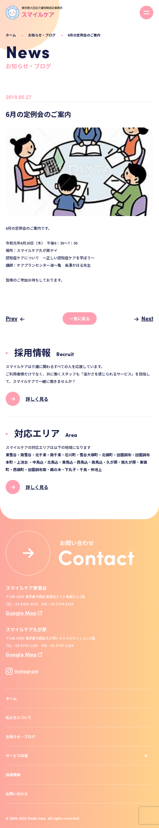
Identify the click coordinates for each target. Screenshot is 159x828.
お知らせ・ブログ (41, 34)
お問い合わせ (17, 793)
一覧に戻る (80, 318)
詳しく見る (37, 398)
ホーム (11, 34)
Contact (96, 556)
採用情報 (13, 774)
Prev (11, 318)
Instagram (22, 671)
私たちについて (19, 717)
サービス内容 (17, 755)
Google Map (21, 612)
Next (147, 318)
